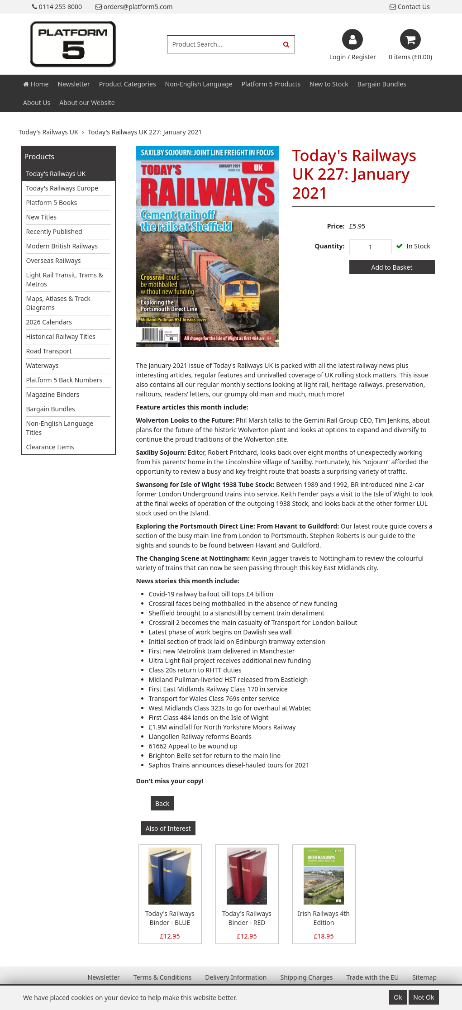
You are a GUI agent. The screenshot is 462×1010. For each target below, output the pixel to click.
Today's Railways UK (56, 173)
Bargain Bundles (381, 84)
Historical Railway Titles (61, 336)
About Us (36, 102)
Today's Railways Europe (62, 188)
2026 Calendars (49, 322)
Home (35, 84)
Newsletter (73, 84)
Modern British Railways (62, 246)
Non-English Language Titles (60, 428)
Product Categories (127, 84)
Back (162, 803)
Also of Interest (168, 828)
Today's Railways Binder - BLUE (170, 918)
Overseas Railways (53, 260)
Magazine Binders (53, 394)
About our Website (86, 102)
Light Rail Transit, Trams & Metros (64, 279)
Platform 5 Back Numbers (64, 380)
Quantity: (330, 246)
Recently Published (54, 231)
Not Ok (423, 997)
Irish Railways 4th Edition (324, 918)
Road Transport (49, 351)
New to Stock (329, 84)
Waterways (42, 365)
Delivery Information (236, 977)
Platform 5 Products (271, 84)
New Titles (41, 217)
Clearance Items (50, 447)
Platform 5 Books (51, 202)
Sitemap (424, 977)
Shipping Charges (306, 977)
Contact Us (410, 6)
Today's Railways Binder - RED (246, 918)
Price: (336, 226)
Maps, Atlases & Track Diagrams (58, 303)
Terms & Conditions (162, 977)
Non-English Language (199, 84)
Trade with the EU (372, 977)
